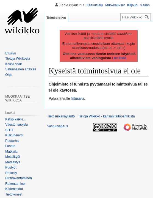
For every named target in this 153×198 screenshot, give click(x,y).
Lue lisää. (119, 58)
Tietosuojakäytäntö (61, 116)
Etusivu (77, 98)
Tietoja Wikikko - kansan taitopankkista (106, 116)
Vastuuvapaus (57, 126)
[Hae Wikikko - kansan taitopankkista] (135, 17)
